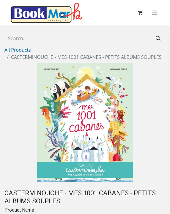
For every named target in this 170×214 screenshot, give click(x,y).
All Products (17, 50)
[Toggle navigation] (154, 13)
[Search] (158, 38)
